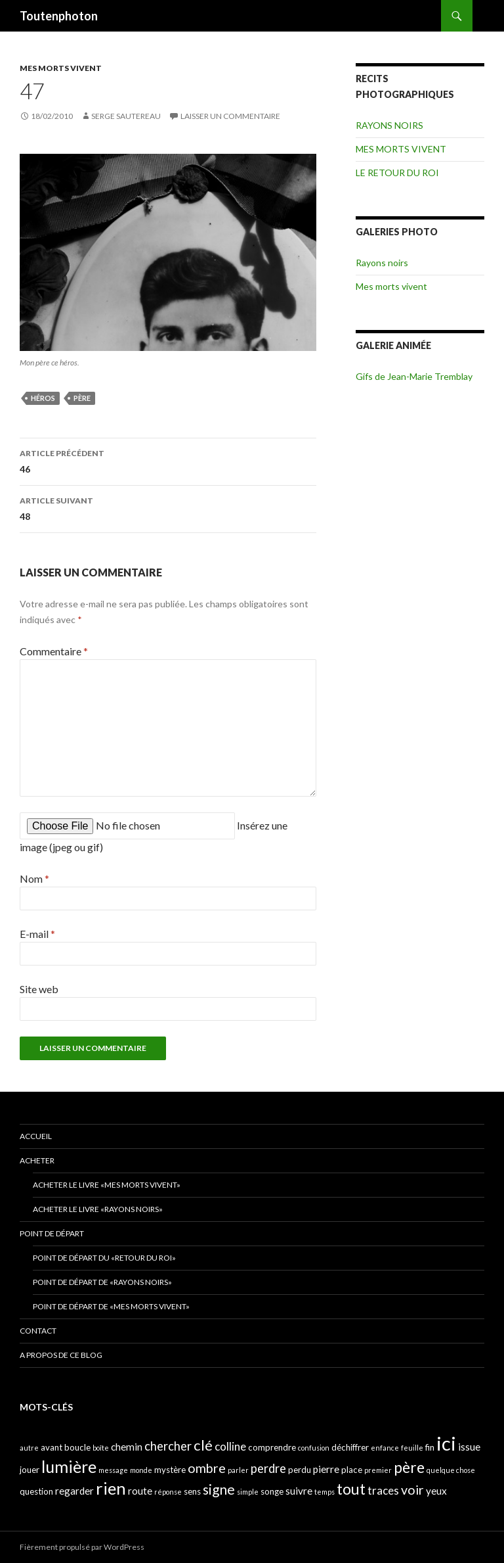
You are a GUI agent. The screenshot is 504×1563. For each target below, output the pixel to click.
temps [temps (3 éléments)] (324, 1491)
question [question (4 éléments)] (36, 1491)
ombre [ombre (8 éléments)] (207, 1468)
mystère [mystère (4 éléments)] (170, 1469)
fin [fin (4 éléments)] (429, 1447)
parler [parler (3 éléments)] (238, 1470)
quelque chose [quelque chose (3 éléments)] (451, 1470)
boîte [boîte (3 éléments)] (101, 1447)
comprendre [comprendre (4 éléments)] (272, 1447)
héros (43, 398)
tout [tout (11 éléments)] (351, 1489)
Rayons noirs (382, 262)
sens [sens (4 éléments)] (192, 1491)
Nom (34, 878)
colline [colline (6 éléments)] (230, 1446)
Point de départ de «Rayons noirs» (102, 1282)
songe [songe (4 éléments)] (272, 1491)
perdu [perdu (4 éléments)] (299, 1469)
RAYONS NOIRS (389, 125)
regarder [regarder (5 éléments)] (74, 1491)
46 (168, 460)
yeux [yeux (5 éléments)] (436, 1491)
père (82, 398)
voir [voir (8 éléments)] (412, 1489)
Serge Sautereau (126, 116)
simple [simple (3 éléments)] (248, 1491)
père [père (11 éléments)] (409, 1467)
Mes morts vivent (391, 286)
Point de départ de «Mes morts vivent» (111, 1306)
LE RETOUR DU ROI (397, 172)
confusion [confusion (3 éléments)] (313, 1447)
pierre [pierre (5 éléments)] (326, 1469)
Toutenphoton (59, 16)
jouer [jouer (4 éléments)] (29, 1469)
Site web (39, 989)
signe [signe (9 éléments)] (219, 1489)
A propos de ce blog (61, 1355)
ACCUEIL (36, 1136)
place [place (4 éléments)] (351, 1469)
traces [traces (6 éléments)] (383, 1490)
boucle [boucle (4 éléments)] (77, 1447)
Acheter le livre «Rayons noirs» (98, 1209)
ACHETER (37, 1160)
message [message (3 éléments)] (113, 1470)
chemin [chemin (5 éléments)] (126, 1447)
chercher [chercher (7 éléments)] (168, 1446)
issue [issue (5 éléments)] (469, 1447)
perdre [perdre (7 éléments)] (268, 1468)
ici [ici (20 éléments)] (446, 1443)
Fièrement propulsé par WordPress (82, 1547)
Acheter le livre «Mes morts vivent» (106, 1185)
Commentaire (54, 651)
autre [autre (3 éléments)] (29, 1447)
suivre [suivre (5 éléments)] (298, 1491)
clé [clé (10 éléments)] (203, 1445)
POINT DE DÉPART (52, 1233)
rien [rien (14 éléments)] (111, 1488)
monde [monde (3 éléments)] (141, 1470)
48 (168, 507)
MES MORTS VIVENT (61, 68)
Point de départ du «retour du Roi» (104, 1258)
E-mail (37, 933)
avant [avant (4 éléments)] (51, 1447)
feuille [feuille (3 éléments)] (412, 1447)
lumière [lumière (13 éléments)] (68, 1466)
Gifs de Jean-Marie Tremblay (414, 376)
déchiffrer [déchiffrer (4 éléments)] (350, 1447)
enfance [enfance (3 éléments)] (385, 1447)
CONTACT (38, 1331)
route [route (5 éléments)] (140, 1491)
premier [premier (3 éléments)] (378, 1470)
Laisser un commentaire (230, 116)
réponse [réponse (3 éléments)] (168, 1491)
